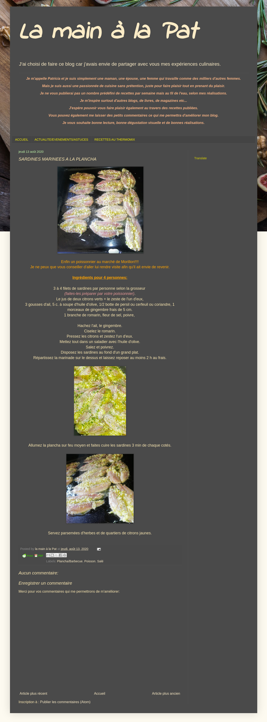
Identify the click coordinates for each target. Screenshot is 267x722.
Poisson (89, 561)
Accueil (99, 693)
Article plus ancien (166, 693)
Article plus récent (33, 693)
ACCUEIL (21, 139)
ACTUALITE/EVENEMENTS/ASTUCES (61, 139)
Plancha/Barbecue (70, 561)
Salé (100, 561)
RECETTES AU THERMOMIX (115, 139)
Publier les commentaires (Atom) (65, 702)
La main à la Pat (108, 32)
